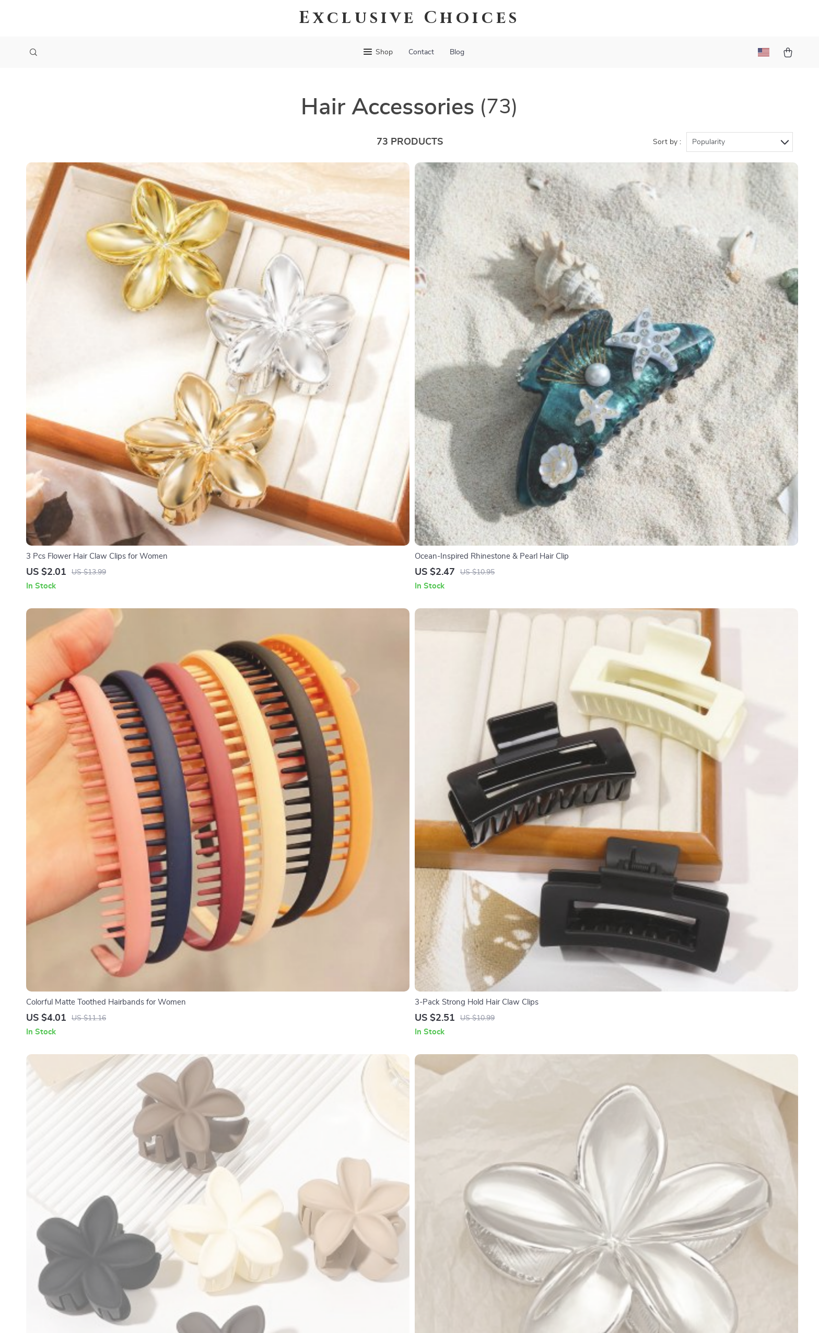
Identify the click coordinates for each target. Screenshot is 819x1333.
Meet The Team (276, 1098)
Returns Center (393, 1115)
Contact (421, 52)
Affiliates (265, 1167)
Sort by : (667, 142)
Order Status (389, 1149)
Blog (457, 52)
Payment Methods (398, 1132)
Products (497, 1080)
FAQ (373, 1098)
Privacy (364, 1312)
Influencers (269, 1149)
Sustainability (273, 1218)
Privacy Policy (506, 1132)
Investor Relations (282, 1184)
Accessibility (399, 1312)
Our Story (267, 1063)
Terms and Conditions (520, 1149)
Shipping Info (390, 1080)
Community (269, 1253)
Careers (262, 1115)
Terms (342, 1312)
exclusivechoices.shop (649, 1063)
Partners (264, 1201)
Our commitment (640, 1134)
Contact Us (386, 1063)
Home (491, 1063)
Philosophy (269, 1236)
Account (496, 1115)
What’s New (503, 1098)
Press (259, 1132)
